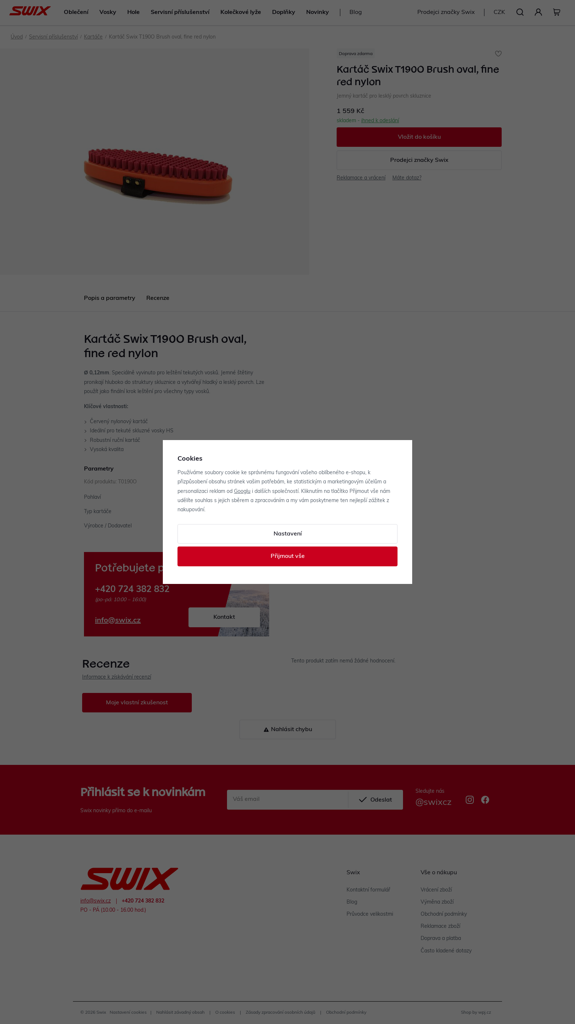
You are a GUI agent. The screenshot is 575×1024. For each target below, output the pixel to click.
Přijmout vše (288, 556)
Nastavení (288, 534)
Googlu (242, 491)
